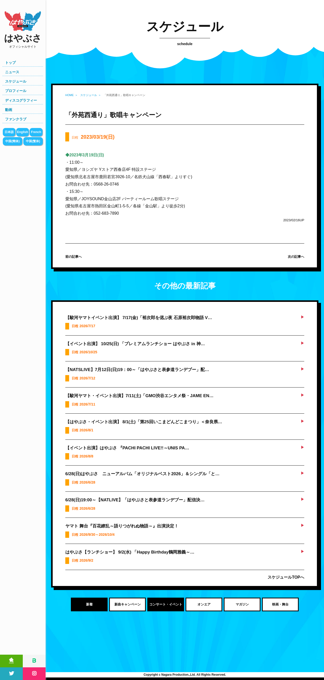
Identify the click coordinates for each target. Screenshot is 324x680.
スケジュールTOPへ (286, 577)
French (36, 132)
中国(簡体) (12, 141)
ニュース (12, 72)
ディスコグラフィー (21, 100)
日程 (93, 137)
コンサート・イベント (165, 604)
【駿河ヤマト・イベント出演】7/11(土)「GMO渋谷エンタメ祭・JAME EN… (139, 395)
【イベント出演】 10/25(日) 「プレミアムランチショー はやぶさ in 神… (135, 343)
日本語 (9, 132)
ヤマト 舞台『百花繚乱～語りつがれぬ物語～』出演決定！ (121, 526)
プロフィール (15, 91)
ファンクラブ (15, 119)
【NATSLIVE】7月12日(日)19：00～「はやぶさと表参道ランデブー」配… (137, 369)
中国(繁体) (33, 141)
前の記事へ (73, 257)
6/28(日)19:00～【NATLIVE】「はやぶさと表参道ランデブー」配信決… (135, 500)
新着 (89, 604)
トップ (10, 63)
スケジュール (15, 81)
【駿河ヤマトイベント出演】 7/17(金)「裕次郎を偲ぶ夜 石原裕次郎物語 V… (138, 317)
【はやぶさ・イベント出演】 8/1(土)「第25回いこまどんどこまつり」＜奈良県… (143, 421)
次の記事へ (296, 257)
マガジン (242, 604)
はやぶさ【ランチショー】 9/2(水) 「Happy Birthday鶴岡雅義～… (129, 552)
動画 (8, 110)
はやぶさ (23, 41)
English (22, 132)
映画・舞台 (280, 604)
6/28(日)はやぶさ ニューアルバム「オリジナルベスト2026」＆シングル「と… (142, 473)
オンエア (204, 604)
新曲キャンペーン (127, 604)
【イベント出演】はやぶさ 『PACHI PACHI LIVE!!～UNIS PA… (127, 448)
